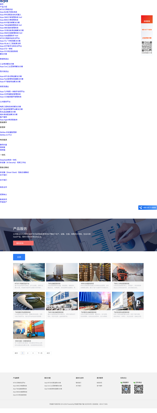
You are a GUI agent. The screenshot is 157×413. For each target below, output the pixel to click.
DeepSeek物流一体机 (8, 160)
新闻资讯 (3, 199)
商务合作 (3, 187)
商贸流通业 (4, 87)
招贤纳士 (3, 195)
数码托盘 (3, 145)
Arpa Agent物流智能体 (8, 120)
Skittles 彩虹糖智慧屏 (8, 132)
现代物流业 (4, 71)
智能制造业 (4, 59)
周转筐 (2, 147)
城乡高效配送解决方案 (8, 114)
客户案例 (3, 117)
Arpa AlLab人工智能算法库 (10, 43)
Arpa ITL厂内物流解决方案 (10, 41)
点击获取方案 (146, 36)
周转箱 (2, 150)
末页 (48, 353)
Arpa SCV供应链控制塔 (9, 51)
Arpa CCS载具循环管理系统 (10, 97)
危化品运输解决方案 (8, 112)
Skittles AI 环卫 (6, 135)
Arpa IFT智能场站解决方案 (10, 82)
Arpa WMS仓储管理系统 (11, 33)
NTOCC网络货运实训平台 (10, 38)
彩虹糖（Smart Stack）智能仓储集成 (14, 172)
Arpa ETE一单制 (6, 49)
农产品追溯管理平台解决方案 (11, 109)
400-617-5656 (147, 28)
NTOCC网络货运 (6, 9)
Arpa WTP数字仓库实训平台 (11, 46)
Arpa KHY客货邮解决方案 (10, 23)
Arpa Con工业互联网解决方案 (11, 67)
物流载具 (3, 140)
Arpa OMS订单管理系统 (11, 17)
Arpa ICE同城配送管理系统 (10, 94)
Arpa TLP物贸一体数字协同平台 (12, 92)
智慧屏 (2, 127)
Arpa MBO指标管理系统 (9, 28)
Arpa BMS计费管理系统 (9, 20)
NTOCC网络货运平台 (19, 383)
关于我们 (3, 180)
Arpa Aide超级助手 (9, 36)
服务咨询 (19, 243)
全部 (19, 257)
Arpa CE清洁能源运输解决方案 (12, 30)
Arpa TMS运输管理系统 (11, 25)
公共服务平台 (5, 102)
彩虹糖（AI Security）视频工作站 (13, 163)
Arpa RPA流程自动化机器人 (10, 15)
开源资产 (3, 202)
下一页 (40, 353)
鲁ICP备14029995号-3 (86, 404)
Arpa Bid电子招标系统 (8, 12)
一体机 (2, 155)
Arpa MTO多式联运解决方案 (11, 76)
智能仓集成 (4, 167)
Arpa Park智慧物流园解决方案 (11, 79)
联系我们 (78, 383)
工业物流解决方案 (7, 64)
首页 (1, 4)
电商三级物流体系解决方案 (10, 107)
